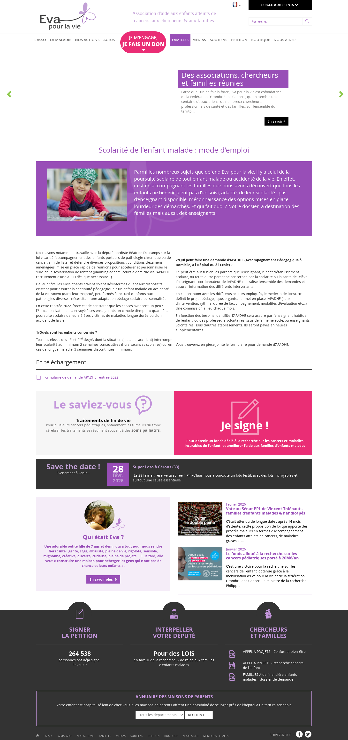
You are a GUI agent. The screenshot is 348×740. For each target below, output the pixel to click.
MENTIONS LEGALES (215, 736)
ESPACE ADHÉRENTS (279, 4)
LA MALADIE (60, 39)
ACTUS (109, 39)
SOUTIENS (218, 39)
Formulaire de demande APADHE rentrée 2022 (77, 377)
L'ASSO (40, 39)
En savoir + (276, 121)
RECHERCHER (199, 714)
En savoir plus (103, 579)
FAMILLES (180, 39)
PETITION (239, 39)
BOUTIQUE (260, 39)
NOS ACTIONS (87, 39)
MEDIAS (199, 39)
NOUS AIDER (285, 39)
